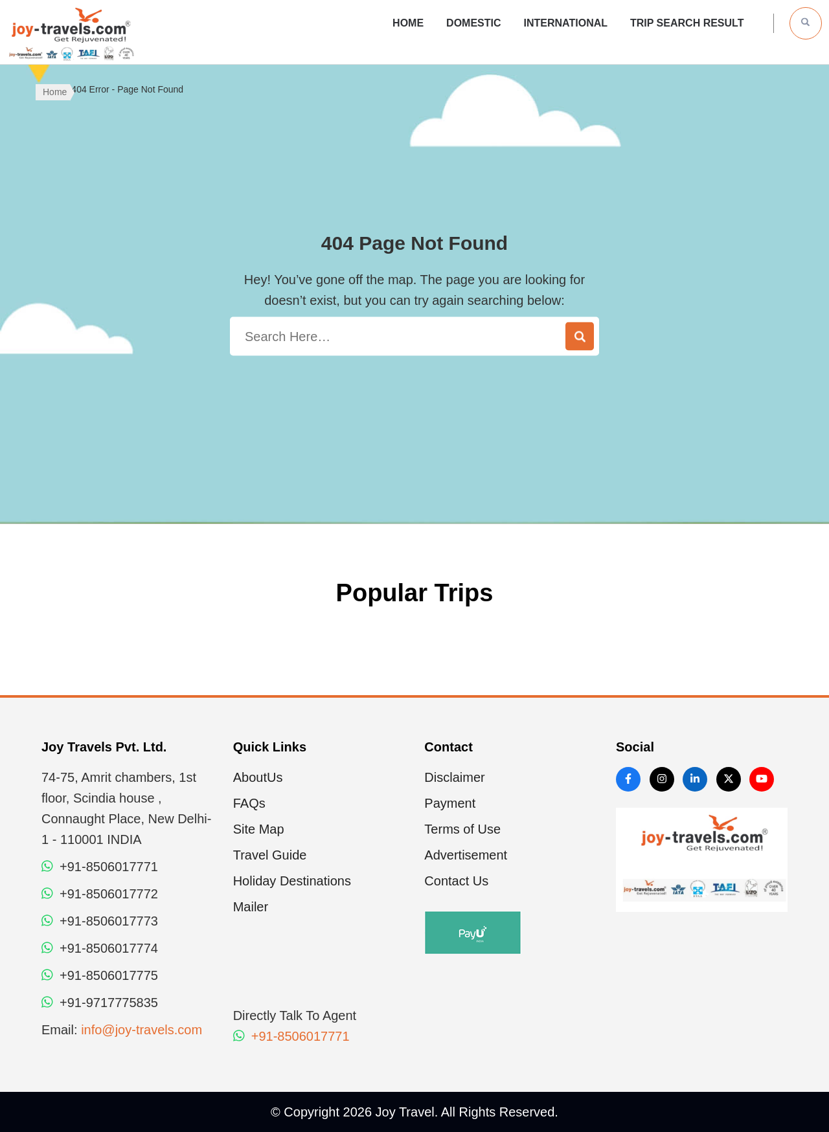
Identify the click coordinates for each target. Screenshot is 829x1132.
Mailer (250, 907)
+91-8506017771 (291, 1036)
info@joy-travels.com (141, 1030)
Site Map (258, 829)
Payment (449, 803)
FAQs (249, 803)
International (566, 22)
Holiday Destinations (292, 881)
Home (408, 22)
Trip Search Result (687, 22)
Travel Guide (270, 855)
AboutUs (258, 777)
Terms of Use (462, 829)
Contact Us (456, 881)
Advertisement (465, 855)
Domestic (473, 22)
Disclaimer (454, 777)
